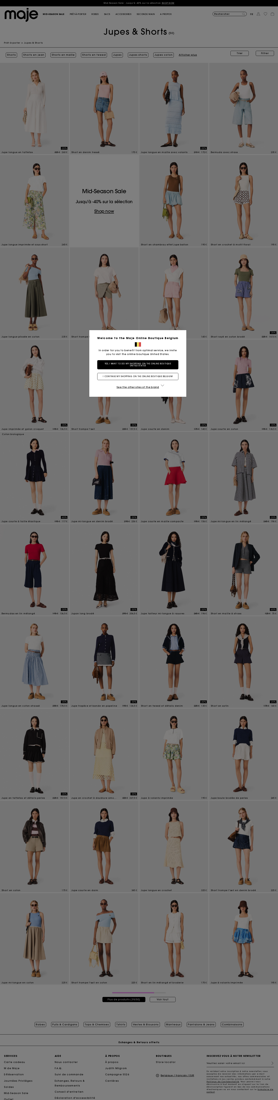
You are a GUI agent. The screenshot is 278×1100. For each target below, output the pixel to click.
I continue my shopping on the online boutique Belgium (139, 376)
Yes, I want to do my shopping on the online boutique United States (139, 364)
